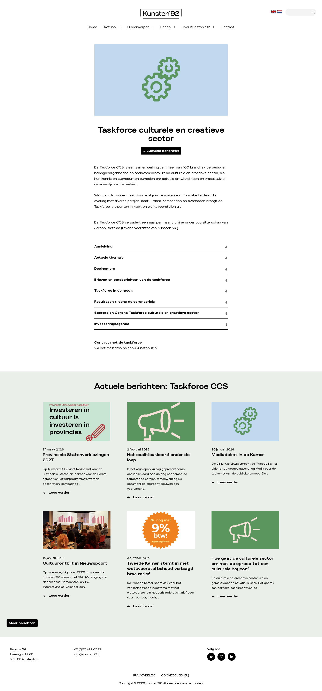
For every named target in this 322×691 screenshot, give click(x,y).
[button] (161, 248)
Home (92, 27)
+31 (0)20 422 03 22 (88, 649)
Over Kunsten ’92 (196, 27)
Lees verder (74, 492)
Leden (165, 27)
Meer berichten (22, 623)
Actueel (110, 27)
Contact (227, 27)
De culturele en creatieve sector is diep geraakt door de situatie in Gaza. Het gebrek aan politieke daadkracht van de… (243, 583)
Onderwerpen (138, 27)
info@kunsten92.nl (87, 654)
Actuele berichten (163, 150)
